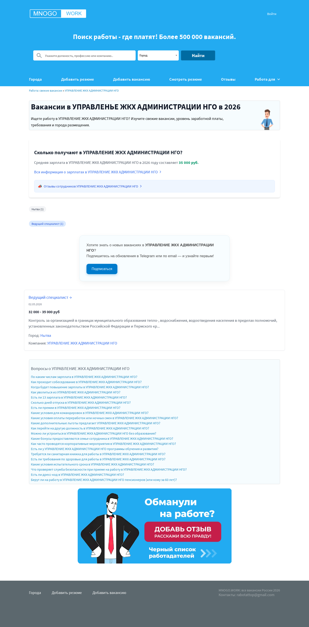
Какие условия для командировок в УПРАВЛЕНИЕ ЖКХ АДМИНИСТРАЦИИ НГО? (89, 413)
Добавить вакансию (131, 79)
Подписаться (102, 269)
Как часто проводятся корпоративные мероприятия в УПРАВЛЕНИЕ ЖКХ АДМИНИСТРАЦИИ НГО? (103, 443)
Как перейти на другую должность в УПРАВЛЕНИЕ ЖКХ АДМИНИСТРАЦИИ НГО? (90, 428)
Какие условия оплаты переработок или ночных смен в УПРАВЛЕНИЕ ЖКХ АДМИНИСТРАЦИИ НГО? (104, 418)
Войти (271, 14)
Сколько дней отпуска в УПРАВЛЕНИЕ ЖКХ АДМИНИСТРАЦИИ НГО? (81, 402)
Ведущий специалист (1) (47, 224)
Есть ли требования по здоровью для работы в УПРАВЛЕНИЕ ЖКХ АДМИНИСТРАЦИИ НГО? (98, 459)
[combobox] (158, 55)
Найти (198, 55)
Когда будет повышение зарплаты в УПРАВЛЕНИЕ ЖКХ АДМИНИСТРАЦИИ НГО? (90, 387)
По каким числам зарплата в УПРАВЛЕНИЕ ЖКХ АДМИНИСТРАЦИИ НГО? (84, 377)
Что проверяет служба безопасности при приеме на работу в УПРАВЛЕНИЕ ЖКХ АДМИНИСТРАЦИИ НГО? (109, 469)
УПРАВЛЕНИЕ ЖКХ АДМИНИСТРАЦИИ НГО (92, 90)
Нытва (45, 335)
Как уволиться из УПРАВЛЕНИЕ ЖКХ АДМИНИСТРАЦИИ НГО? (75, 392)
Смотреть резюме (185, 79)
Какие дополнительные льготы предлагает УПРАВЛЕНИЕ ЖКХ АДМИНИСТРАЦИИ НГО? (95, 423)
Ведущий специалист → (50, 297)
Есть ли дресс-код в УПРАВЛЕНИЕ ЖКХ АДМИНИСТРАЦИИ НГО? (77, 474)
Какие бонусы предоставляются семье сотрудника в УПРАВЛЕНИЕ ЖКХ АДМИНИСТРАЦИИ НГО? (102, 438)
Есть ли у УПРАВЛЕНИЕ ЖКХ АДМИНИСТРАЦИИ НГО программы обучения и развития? (94, 449)
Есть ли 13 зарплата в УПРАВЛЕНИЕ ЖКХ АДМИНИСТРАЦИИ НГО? (79, 397)
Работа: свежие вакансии (45, 90)
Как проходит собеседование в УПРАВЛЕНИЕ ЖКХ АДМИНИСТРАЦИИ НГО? (86, 382)
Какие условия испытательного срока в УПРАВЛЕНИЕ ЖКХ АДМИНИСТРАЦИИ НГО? (92, 464)
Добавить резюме (77, 79)
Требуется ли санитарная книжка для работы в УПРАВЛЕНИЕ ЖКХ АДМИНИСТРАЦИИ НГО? (98, 454)
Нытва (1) (38, 209)
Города (35, 79)
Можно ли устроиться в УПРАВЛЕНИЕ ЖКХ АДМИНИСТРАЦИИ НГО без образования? (93, 433)
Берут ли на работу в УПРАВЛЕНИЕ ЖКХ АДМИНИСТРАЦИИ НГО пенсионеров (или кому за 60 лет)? (104, 479)
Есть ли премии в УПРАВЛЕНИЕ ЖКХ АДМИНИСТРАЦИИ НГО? (75, 407)
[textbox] (158, 55)
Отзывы (228, 79)
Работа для (267, 79)
